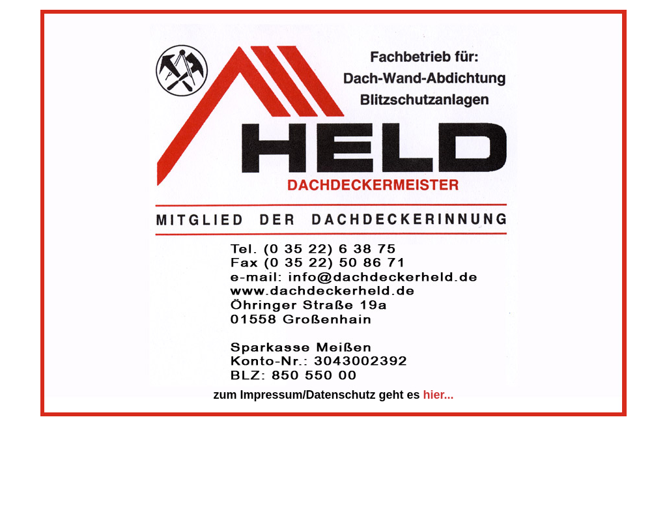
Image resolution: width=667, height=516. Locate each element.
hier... (438, 394)
